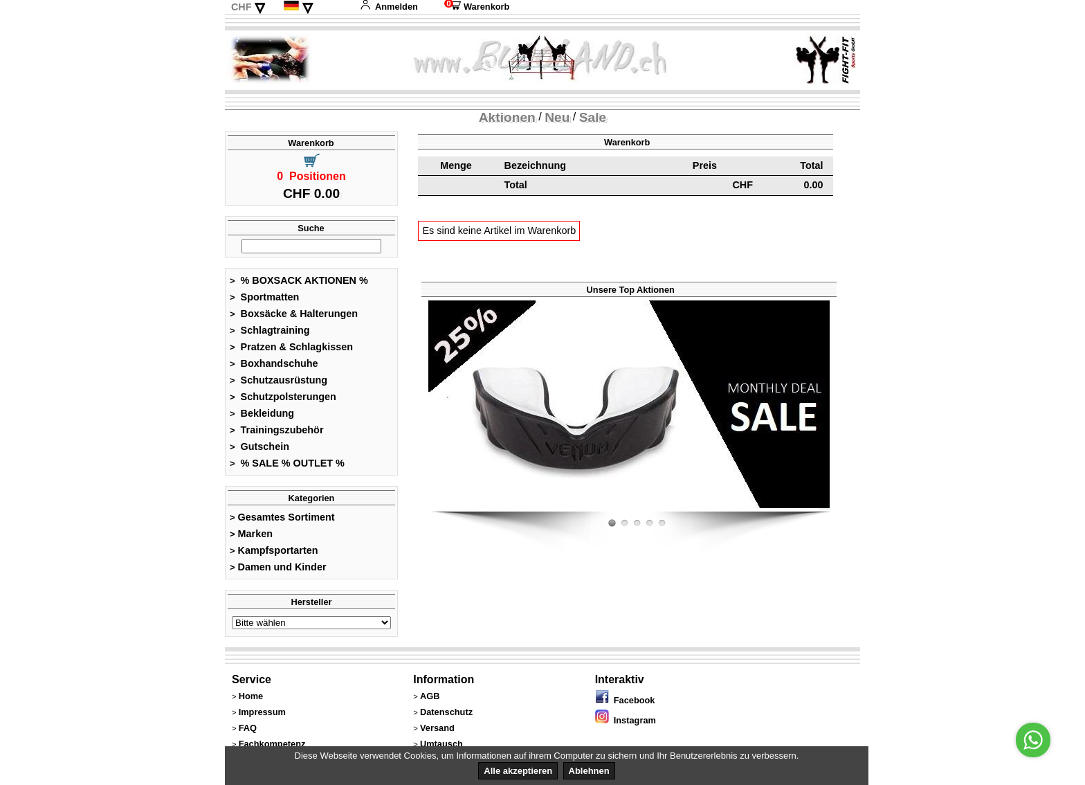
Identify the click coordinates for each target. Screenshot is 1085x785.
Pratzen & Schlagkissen (291, 346)
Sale (592, 117)
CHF (241, 6)
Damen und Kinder (278, 566)
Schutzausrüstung (278, 380)
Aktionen (507, 117)
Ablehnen (589, 771)
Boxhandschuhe (274, 363)
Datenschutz (446, 712)
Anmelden (389, 6)
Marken (251, 533)
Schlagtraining (270, 330)
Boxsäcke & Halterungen (294, 313)
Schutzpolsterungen (283, 396)
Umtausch (441, 744)
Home (251, 696)
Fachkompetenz (272, 744)
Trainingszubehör (277, 429)
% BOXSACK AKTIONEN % (299, 280)
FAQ (248, 728)
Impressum (262, 712)
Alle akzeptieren (518, 771)
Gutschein (259, 446)
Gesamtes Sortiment (282, 517)
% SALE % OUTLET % (287, 463)
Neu (557, 117)
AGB (429, 696)
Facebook (625, 700)
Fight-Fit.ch (826, 508)
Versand (437, 728)
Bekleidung (262, 413)
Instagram (625, 720)
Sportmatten (264, 297)
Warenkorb (476, 6)
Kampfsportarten (274, 550)
